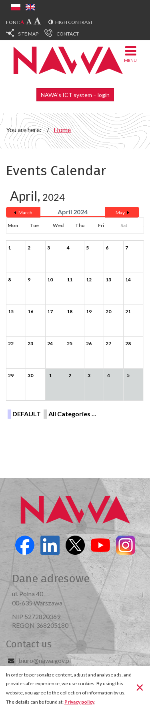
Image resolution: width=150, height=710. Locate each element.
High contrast (74, 22)
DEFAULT (26, 413)
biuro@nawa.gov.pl (44, 660)
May (120, 213)
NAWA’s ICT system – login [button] (75, 94)
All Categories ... (72, 413)
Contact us (29, 644)
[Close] (140, 687)
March (25, 213)
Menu (130, 54)
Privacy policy (79, 702)
